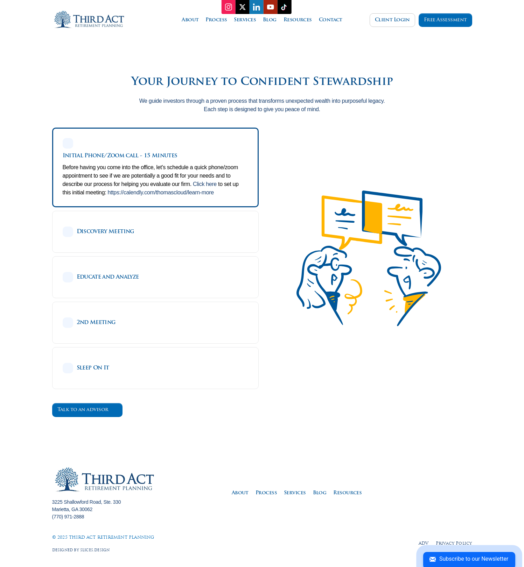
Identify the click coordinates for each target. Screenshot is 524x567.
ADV (424, 543)
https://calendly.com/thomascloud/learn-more (161, 192)
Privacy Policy (454, 543)
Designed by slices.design (81, 550)
